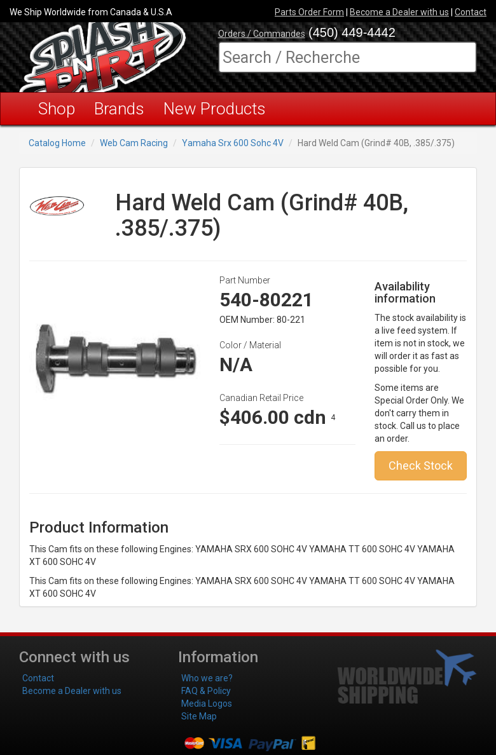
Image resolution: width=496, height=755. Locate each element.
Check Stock (421, 465)
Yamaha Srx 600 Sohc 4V (233, 143)
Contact (470, 12)
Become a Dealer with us (399, 12)
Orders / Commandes (261, 34)
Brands (119, 108)
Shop (56, 108)
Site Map (199, 716)
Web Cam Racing (134, 143)
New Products (214, 108)
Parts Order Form (309, 12)
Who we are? (207, 678)
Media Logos (206, 703)
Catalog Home (57, 143)
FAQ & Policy (206, 691)
